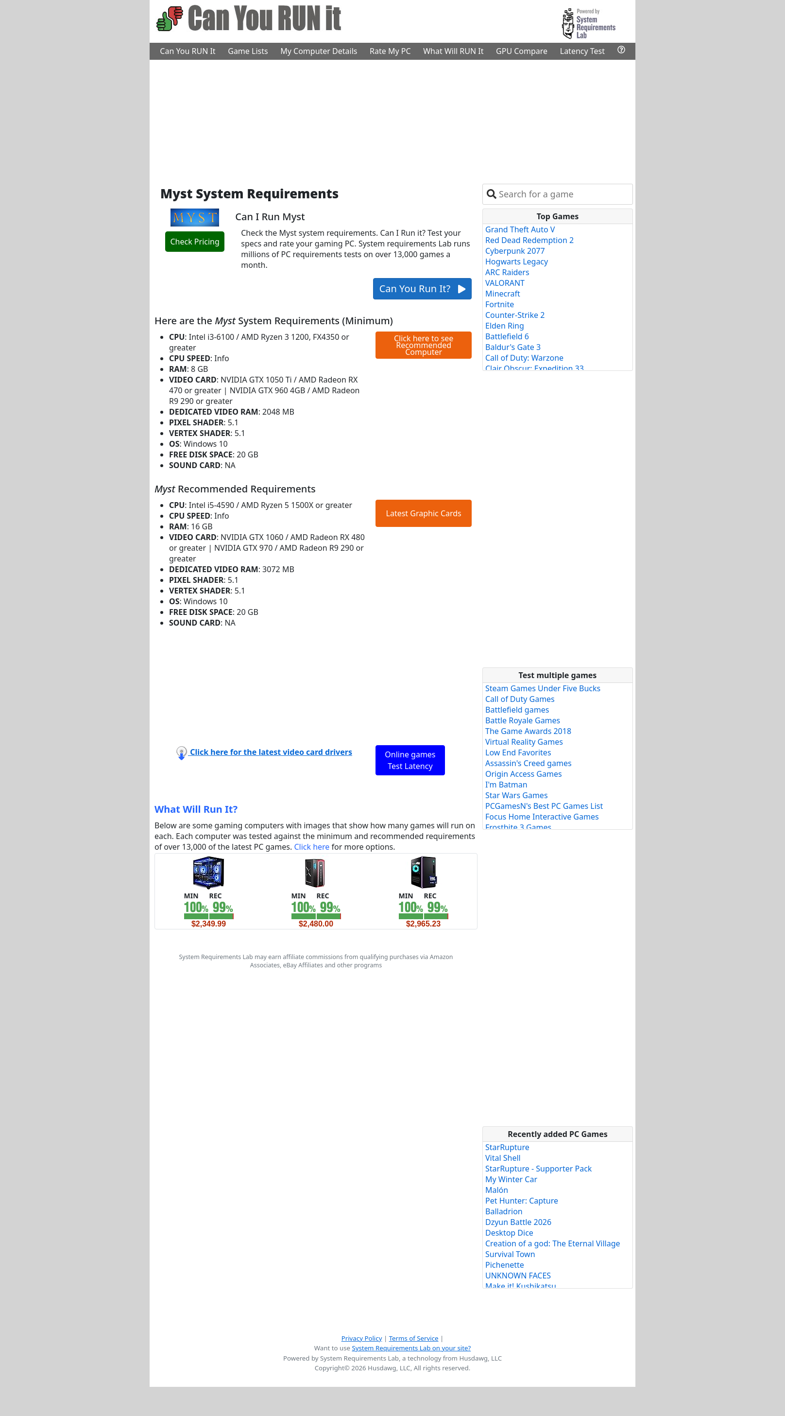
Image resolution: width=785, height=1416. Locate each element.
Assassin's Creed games (528, 763)
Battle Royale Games (522, 720)
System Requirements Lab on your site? (411, 1348)
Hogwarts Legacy (516, 261)
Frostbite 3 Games (518, 827)
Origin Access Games (523, 774)
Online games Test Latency (410, 760)
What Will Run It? (196, 809)
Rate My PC (390, 51)
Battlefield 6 (507, 336)
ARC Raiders (507, 272)
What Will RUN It (453, 51)
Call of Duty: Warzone (524, 357)
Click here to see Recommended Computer (423, 345)
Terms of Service (414, 1338)
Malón (496, 1190)
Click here (311, 846)
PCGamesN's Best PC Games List (544, 806)
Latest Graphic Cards (423, 513)
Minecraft (502, 293)
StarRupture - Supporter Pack (538, 1168)
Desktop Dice (509, 1232)
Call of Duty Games (520, 699)
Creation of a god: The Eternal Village (552, 1243)
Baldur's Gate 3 (513, 347)
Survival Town (510, 1254)
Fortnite (499, 304)
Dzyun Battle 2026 (518, 1222)
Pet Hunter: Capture (521, 1200)
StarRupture (507, 1147)
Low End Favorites (518, 752)
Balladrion (504, 1211)
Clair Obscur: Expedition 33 (534, 368)
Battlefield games (517, 709)
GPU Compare (521, 51)
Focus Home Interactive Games (542, 816)
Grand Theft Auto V (520, 229)
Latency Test (582, 51)
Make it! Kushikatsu (520, 1286)
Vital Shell (503, 1158)
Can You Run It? (422, 288)
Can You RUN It (187, 51)
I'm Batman (506, 784)
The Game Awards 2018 (528, 731)
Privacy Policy (361, 1338)
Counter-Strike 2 (515, 315)
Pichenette (504, 1264)
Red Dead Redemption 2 (529, 240)
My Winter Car (511, 1179)
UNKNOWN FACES (518, 1275)
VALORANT (505, 283)
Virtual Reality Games (524, 741)
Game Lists (248, 51)
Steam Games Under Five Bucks (542, 688)
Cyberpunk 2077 (515, 250)
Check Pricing (194, 241)
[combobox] (564, 194)
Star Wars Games (516, 795)
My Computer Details (318, 51)
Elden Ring (504, 325)
